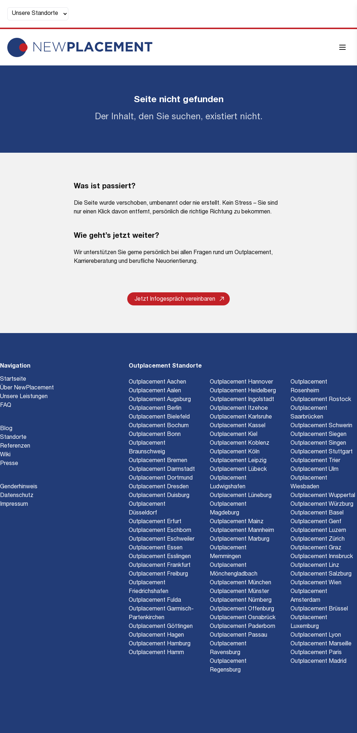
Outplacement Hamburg (159, 644)
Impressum (14, 505)
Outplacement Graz (315, 548)
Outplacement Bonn (155, 435)
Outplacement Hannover (241, 382)
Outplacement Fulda (155, 601)
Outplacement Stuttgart (321, 452)
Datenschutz (16, 496)
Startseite (13, 379)
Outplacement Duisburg (159, 496)
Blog (6, 429)
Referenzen (15, 446)
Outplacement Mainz (237, 522)
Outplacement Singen (318, 443)
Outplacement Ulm (314, 470)
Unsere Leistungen (24, 397)
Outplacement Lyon (315, 635)
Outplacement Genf (315, 522)
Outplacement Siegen (318, 435)
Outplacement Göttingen (161, 627)
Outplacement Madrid (318, 662)
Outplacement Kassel (237, 426)
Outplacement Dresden (159, 487)
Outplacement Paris (316, 653)
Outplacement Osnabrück (243, 618)
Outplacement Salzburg (321, 574)
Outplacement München (240, 583)
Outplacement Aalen (155, 391)
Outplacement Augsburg (160, 400)
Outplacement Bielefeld (159, 417)
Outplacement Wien (315, 583)
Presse (9, 464)
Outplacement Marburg (239, 539)
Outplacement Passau (238, 635)
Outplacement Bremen (158, 461)
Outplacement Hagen (156, 635)
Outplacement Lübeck (238, 470)
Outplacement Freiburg (158, 574)
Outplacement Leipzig (238, 461)
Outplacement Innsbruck (321, 557)
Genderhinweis (18, 487)
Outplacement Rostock (320, 400)
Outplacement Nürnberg (241, 601)
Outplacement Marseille (321, 644)
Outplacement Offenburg (242, 609)
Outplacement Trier (315, 461)
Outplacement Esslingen (160, 557)
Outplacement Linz (314, 566)
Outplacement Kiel (233, 435)
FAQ (5, 406)
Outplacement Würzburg (321, 505)
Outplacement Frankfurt (159, 566)
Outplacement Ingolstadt (242, 400)
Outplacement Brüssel (319, 609)
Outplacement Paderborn (242, 627)
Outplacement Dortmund (161, 478)
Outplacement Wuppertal (322, 496)
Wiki (5, 455)
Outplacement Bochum (159, 426)
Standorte (13, 438)
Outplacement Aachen (157, 382)
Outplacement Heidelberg (243, 391)
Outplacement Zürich (317, 539)
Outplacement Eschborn (160, 531)
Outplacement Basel (317, 513)
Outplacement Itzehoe (239, 409)
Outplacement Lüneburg (241, 496)
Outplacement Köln (235, 452)
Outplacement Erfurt (155, 522)
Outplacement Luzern (318, 531)
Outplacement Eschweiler (161, 539)
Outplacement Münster (239, 592)
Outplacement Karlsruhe (241, 417)
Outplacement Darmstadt (162, 470)
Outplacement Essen (155, 548)
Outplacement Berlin (155, 409)
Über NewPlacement (27, 388)
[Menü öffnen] (342, 47)
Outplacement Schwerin (321, 426)
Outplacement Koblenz (239, 443)
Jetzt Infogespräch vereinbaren (179, 300)
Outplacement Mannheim (242, 531)
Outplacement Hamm (156, 653)
